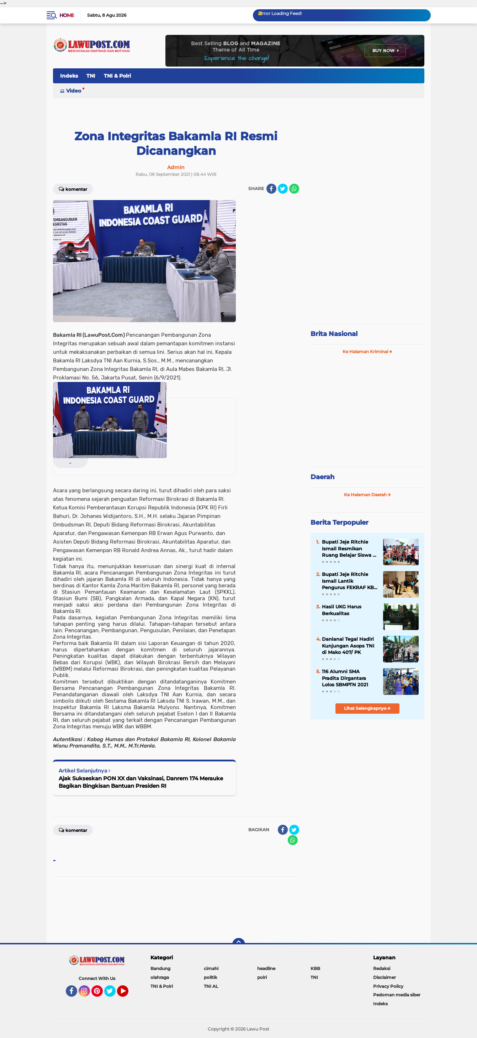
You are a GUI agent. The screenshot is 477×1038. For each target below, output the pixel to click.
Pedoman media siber (396, 994)
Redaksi (381, 968)
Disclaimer (384, 977)
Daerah (322, 477)
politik (210, 977)
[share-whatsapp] (294, 189)
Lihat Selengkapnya (367, 708)
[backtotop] (238, 944)
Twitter (113, 994)
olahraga (159, 977)
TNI (90, 76)
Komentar (73, 189)
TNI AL (211, 986)
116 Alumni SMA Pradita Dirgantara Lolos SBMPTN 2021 (345, 678)
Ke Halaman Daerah (367, 494)
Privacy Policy (388, 986)
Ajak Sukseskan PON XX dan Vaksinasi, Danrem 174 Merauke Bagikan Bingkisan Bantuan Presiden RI (141, 782)
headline (266, 968)
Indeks (69, 76)
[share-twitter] (283, 189)
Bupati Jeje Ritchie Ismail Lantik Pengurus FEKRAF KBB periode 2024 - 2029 (349, 581)
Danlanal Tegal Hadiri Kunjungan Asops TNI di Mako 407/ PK (348, 645)
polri (262, 977)
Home (66, 15)
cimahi (211, 968)
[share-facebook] (271, 189)
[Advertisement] (367, 270)
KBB (315, 968)
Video (73, 91)
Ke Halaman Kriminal (367, 351)
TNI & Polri (117, 76)
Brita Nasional (334, 334)
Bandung (160, 968)
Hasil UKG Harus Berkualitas (341, 610)
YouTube (127, 994)
